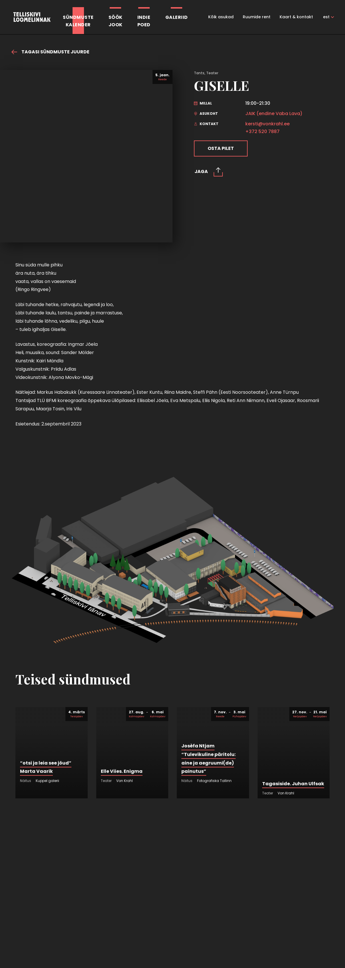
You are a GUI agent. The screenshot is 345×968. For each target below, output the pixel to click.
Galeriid (176, 17)
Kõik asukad (221, 17)
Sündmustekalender (78, 21)
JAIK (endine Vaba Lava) (273, 114)
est (326, 17)
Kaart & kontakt (296, 17)
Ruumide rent (256, 17)
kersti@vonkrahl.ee (267, 124)
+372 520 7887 (262, 131)
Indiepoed (144, 21)
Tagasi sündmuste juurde (50, 52)
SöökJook (116, 21)
